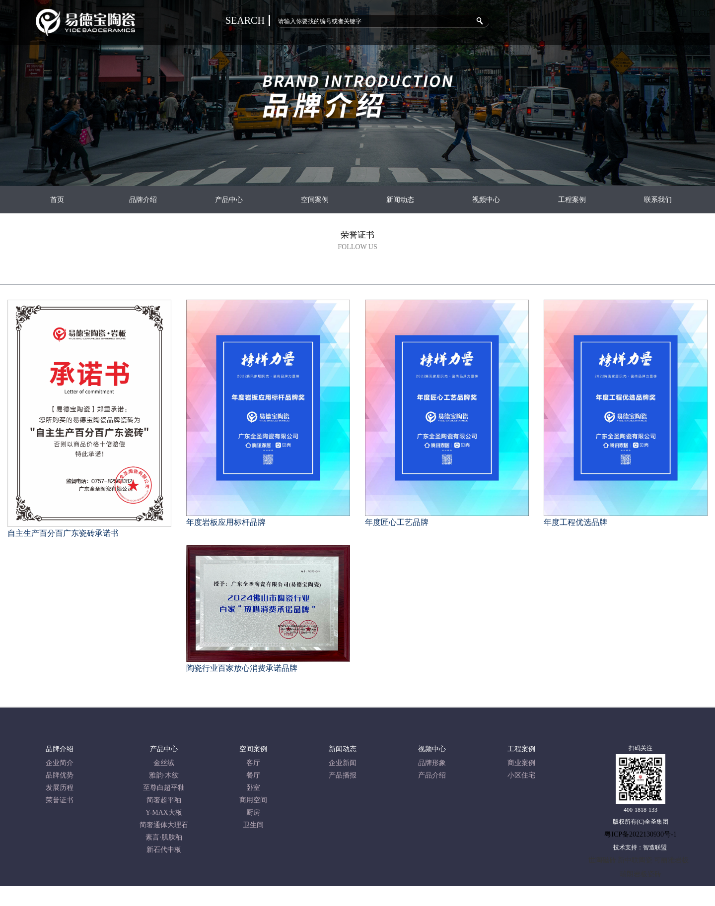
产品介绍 (432, 775)
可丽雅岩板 (671, 860)
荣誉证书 (59, 800)
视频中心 (486, 199)
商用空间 (253, 800)
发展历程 (59, 787)
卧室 (253, 787)
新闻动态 (400, 199)
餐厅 (253, 775)
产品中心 (229, 199)
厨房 (253, 812)
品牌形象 (432, 763)
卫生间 (253, 825)
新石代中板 (163, 849)
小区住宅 (521, 775)
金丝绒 (163, 763)
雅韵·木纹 (164, 775)
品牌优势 (59, 775)
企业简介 (59, 763)
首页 (57, 199)
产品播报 (343, 775)
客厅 (253, 763)
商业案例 (521, 763)
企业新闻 (343, 763)
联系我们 (658, 199)
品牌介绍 (143, 199)
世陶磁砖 (602, 860)
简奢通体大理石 (164, 825)
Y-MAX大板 (163, 812)
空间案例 (315, 199)
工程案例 (572, 199)
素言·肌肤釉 (163, 837)
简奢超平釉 (163, 800)
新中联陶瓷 (635, 860)
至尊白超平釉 (164, 787)
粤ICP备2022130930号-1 (640, 834)
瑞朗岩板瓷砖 (640, 874)
